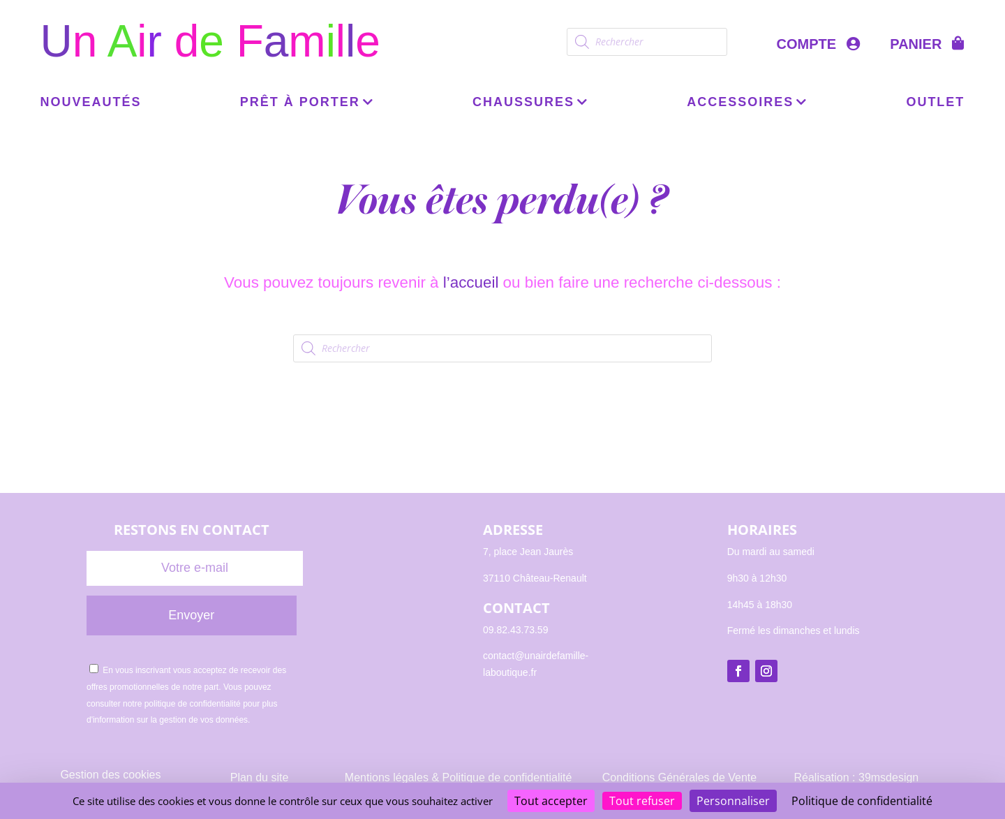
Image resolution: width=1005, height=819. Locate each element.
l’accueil (471, 282)
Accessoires (740, 103)
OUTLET (935, 103)
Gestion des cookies (110, 775)
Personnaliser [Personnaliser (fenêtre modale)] (733, 801)
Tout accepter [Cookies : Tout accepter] (551, 801)
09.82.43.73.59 (515, 629)
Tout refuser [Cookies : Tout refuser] (642, 801)
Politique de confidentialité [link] (861, 801)
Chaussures (523, 103)
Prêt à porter (300, 103)
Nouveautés (91, 103)
